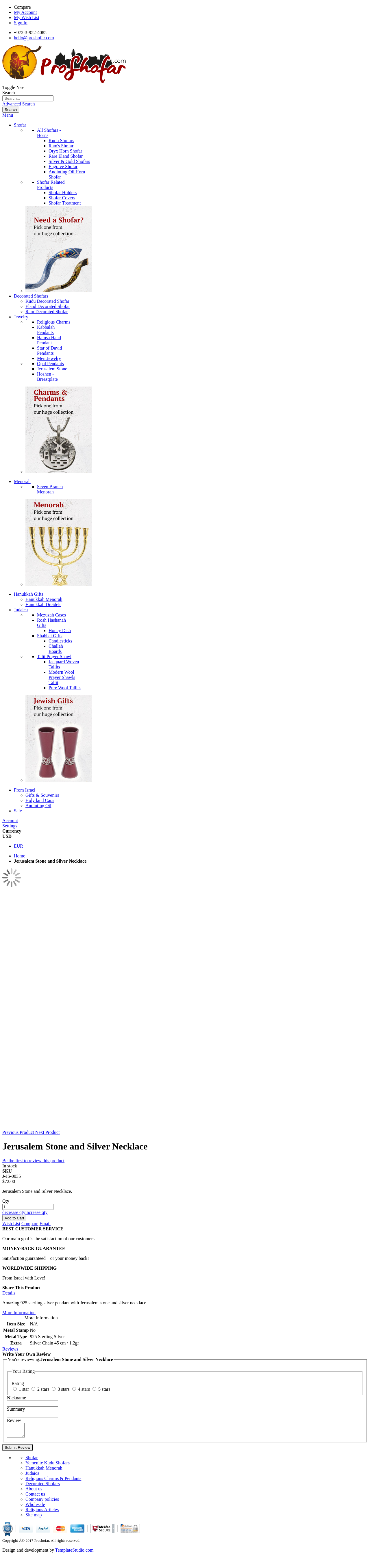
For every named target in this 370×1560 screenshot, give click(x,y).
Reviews (10, 1349)
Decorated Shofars (42, 1486)
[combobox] (27, 98)
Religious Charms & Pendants (53, 1481)
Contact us (35, 1496)
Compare (22, 7)
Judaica (32, 1475)
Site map (33, 1517)
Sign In (20, 22)
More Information (19, 1312)
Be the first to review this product (33, 1160)
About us (33, 1491)
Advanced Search (18, 103)
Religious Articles (42, 1512)
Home (19, 855)
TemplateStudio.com (74, 1552)
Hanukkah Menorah (43, 1470)
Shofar (31, 1460)
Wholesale (35, 1507)
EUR (18, 846)
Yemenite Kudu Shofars (47, 1465)
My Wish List (26, 17)
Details (8, 1292)
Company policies (42, 1501)
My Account (25, 12)
